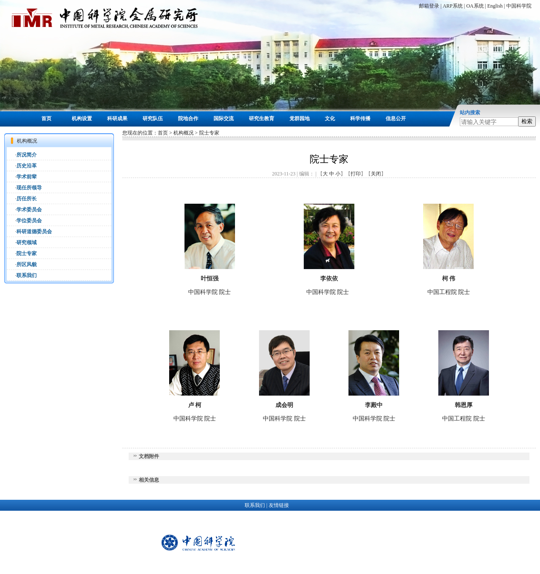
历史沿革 (26, 166)
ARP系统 (452, 6)
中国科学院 (519, 6)
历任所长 (26, 199)
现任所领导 (29, 188)
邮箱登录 (429, 6)
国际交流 (223, 118)
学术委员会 (29, 210)
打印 (356, 174)
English (495, 6)
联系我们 (26, 275)
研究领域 (26, 242)
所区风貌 (26, 264)
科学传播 (360, 118)
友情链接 (279, 505)
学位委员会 (29, 221)
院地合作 (188, 118)
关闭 (376, 174)
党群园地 (299, 118)
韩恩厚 (463, 405)
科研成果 (117, 118)
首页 (46, 118)
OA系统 (474, 6)
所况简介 (26, 155)
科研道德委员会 (34, 231)
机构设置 (82, 118)
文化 (330, 118)
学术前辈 (26, 177)
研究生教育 (261, 118)
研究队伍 (153, 118)
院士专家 (26, 253)
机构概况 (183, 133)
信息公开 (396, 118)
